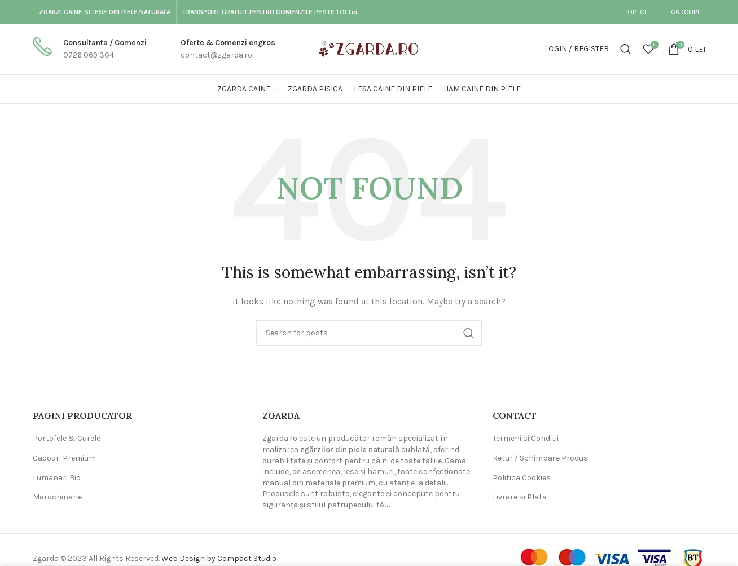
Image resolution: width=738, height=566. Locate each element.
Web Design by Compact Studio (218, 558)
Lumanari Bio (57, 478)
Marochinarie (57, 497)
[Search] (625, 49)
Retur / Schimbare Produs (540, 458)
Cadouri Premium (64, 458)
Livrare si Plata (520, 497)
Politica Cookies (522, 478)
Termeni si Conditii (526, 438)
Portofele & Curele (66, 438)
